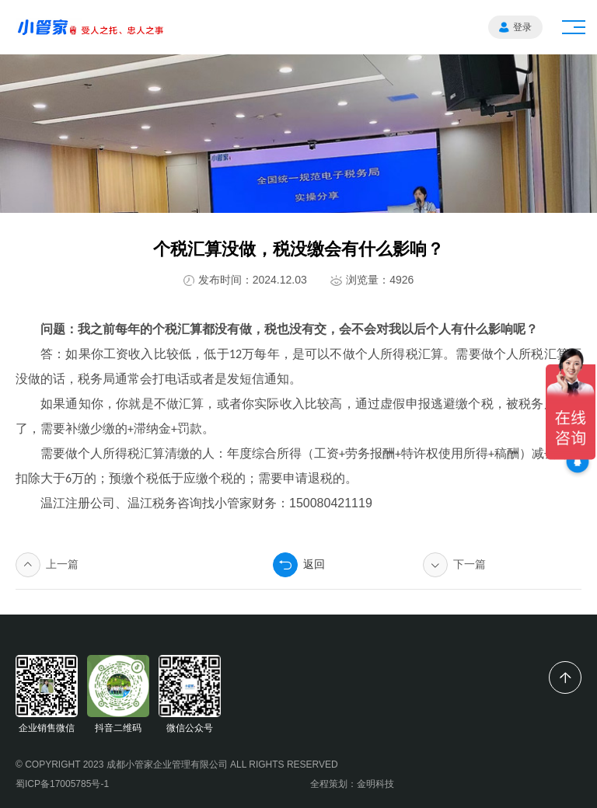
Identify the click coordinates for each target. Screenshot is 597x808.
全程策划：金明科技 (352, 783)
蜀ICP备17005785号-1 (62, 783)
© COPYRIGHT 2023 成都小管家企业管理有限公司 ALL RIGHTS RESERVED (177, 764)
